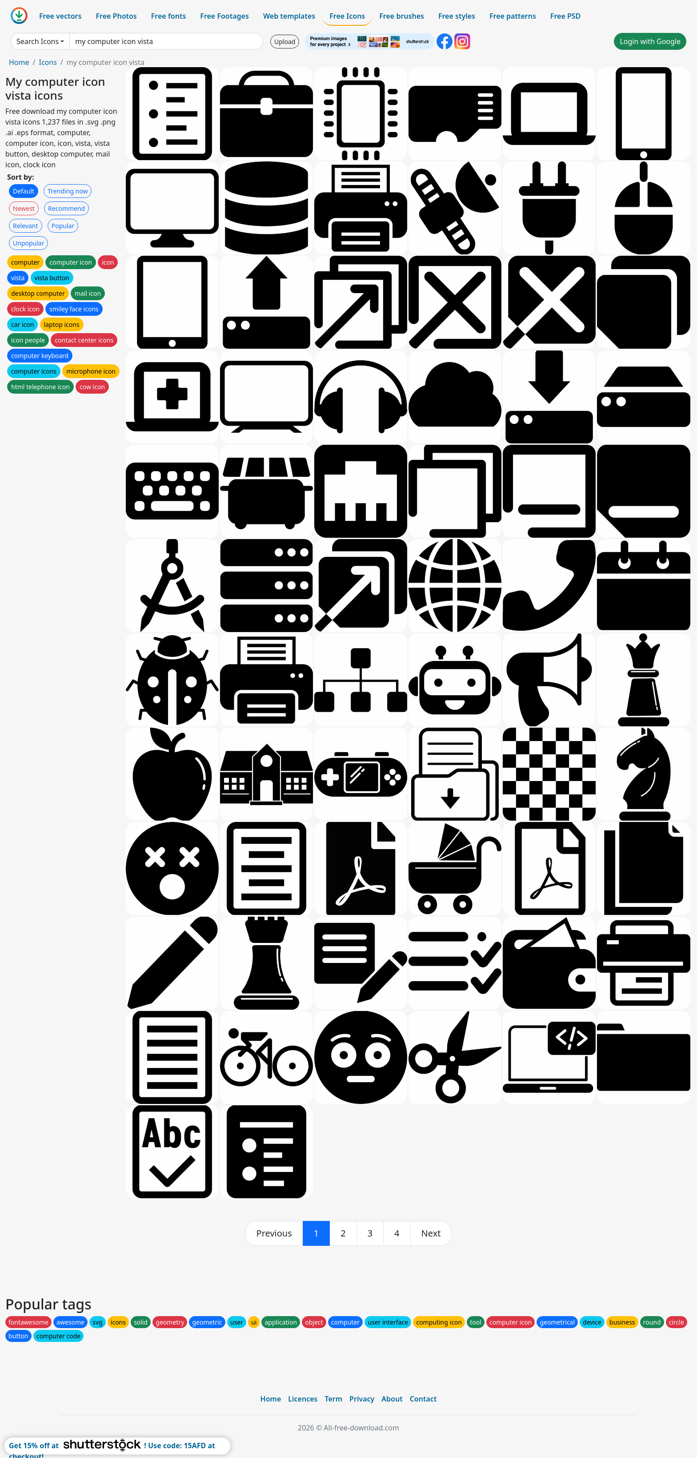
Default (23, 191)
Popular (63, 226)
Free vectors (60, 16)
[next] (431, 1233)
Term (333, 1399)
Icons (47, 62)
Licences (302, 1399)
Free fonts (168, 16)
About (391, 1399)
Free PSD (565, 16)
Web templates (289, 16)
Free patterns (512, 16)
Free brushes (401, 16)
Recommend (66, 208)
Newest (24, 208)
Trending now (68, 191)
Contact (423, 1399)
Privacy (361, 1399)
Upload (284, 41)
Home (19, 62)
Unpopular (28, 243)
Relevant (25, 226)
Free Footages (224, 16)
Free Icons (347, 16)
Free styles (456, 16)
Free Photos (116, 16)
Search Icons (37, 41)
